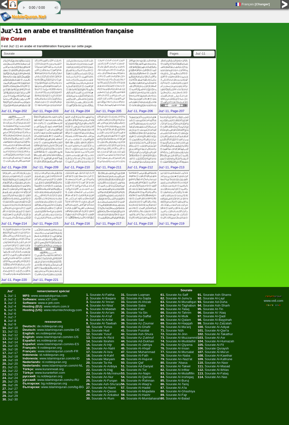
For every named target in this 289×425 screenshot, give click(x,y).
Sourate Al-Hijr (101, 345)
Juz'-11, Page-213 (171, 167)
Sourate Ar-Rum (102, 398)
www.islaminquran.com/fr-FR (58, 351)
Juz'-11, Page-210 (77, 167)
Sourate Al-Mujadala (140, 391)
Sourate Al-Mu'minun (106, 373)
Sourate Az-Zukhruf (140, 337)
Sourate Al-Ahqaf (138, 348)
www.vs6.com (273, 300)
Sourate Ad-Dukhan (140, 341)
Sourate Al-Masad (217, 366)
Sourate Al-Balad (178, 398)
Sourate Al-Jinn (176, 334)
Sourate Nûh (175, 330)
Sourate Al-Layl (213, 298)
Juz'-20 (13, 363)
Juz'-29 (13, 396)
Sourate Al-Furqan (104, 380)
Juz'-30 (13, 399)
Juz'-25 (13, 381)
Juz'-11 (13, 331)
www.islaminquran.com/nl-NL (62, 365)
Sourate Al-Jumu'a (179, 298)
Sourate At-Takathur (219, 334)
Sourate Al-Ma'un (217, 352)
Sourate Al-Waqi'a (139, 384)
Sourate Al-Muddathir (181, 341)
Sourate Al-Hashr (138, 395)
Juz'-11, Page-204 (77, 111)
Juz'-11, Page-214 (14, 223)
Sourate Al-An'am (102, 312)
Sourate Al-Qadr (214, 316)
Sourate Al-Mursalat (180, 352)
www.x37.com (48, 299)
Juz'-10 (13, 328)
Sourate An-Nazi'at (179, 359)
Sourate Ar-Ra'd (102, 337)
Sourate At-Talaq (177, 309)
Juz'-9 (12, 324)
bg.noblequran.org (54, 383)
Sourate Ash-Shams (217, 295)
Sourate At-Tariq (177, 384)
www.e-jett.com (48, 303)
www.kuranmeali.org (49, 369)
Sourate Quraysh (217, 348)
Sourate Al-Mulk (177, 316)
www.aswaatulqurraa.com (49, 295)
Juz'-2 (12, 299)
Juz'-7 (12, 317)
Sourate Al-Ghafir (138, 327)
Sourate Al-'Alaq (214, 312)
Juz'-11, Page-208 (14, 167)
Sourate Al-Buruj (177, 380)
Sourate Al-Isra (101, 352)
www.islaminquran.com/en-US (57, 337)
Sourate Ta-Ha (101, 362)
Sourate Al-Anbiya (104, 366)
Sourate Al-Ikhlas (217, 370)
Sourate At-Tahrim (178, 312)
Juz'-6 (12, 313)
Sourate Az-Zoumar (140, 323)
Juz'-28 (13, 392)
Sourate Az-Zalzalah (217, 323)
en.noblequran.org (49, 333)
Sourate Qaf (134, 362)
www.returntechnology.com (63, 310)
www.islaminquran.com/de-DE (58, 330)
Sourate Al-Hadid (138, 387)
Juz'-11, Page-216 (77, 223)
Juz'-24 (13, 378)
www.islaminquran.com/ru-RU (58, 380)
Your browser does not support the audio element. (39, 7)
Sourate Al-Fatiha (102, 295)
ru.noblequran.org (49, 376)
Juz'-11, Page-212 (140, 167)
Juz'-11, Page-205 (108, 111)
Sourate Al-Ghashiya (180, 391)
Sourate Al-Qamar (139, 377)
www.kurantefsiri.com (50, 372)
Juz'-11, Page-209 (45, 167)
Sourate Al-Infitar (177, 370)
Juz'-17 (13, 353)
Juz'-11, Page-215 (45, 223)
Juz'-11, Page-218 (140, 223)
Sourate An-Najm (138, 373)
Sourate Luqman (138, 295)
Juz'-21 (13, 367)
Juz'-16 (13, 349)
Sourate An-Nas (216, 377)
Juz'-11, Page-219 (171, 223)
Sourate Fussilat (137, 330)
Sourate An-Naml (103, 387)
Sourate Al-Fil (214, 345)
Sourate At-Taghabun (181, 305)
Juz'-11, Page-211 (108, 167)
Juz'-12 (13, 335)
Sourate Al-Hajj (102, 370)
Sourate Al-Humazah (219, 341)
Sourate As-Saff (177, 295)
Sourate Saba (136, 305)
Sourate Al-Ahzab (138, 302)
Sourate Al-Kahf (102, 355)
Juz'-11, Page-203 (45, 111)
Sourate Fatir (135, 309)
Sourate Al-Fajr (176, 395)
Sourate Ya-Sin (136, 312)
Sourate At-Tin (213, 309)
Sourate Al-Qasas (103, 391)
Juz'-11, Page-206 (140, 111)
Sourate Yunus (101, 327)
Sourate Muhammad (140, 352)
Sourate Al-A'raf (101, 316)
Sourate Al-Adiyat (217, 327)
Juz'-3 (12, 303)
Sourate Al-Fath (137, 355)
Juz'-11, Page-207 (171, 111)
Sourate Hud (100, 330)
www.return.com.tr (56, 306)
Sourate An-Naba (178, 355)
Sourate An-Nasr (216, 362)
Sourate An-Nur (102, 377)
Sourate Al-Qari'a (217, 330)
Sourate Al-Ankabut (105, 395)
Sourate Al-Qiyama (179, 345)
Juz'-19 (13, 360)
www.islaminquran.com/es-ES (58, 344)
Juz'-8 (12, 321)
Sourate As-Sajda (138, 298)
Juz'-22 (13, 371)
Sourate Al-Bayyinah (217, 320)
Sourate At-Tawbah (103, 323)
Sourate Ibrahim (102, 341)
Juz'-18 (13, 356)
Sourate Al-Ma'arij (178, 327)
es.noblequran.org (50, 340)
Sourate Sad (135, 320)
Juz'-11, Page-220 (14, 280)
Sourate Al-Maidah (103, 309)
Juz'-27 (13, 388)
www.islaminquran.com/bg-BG (62, 387)
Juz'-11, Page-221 (45, 280)
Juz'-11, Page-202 (14, 111)
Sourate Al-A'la (176, 387)
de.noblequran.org (50, 326)
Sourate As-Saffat (138, 316)
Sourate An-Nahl (103, 348)
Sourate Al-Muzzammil (182, 337)
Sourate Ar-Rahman (140, 380)
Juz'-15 (13, 346)
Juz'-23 (13, 374)
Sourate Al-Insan (177, 348)
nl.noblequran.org (54, 362)
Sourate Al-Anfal (101, 320)
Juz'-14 (13, 342)
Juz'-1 (12, 295)
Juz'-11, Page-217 (108, 223)
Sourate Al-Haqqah (179, 323)
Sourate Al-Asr (215, 337)
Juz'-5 (12, 310)
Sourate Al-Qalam (178, 320)
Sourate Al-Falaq (216, 373)
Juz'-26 (13, 385)
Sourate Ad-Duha (215, 302)
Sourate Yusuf (101, 334)
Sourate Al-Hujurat (139, 359)
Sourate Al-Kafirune (218, 359)
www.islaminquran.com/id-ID (59, 358)
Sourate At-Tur (136, 370)
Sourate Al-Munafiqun (181, 302)
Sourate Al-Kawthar (218, 355)
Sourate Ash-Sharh (216, 305)
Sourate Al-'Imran (102, 302)
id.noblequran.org (51, 355)
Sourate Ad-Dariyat (139, 366)
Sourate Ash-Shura (139, 334)
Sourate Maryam (103, 359)
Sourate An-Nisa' (102, 305)
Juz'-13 (13, 338)
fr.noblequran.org (50, 347)
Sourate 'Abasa (177, 362)
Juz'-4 (12, 306)
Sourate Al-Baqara (103, 298)
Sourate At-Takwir (178, 366)
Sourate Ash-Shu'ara (106, 384)
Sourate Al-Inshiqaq (180, 377)
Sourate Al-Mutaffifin (180, 373)
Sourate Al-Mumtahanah (143, 398)
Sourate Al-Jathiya (139, 345)
